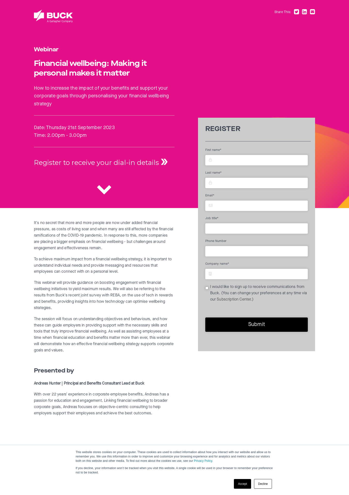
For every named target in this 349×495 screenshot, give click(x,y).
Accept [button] (242, 484)
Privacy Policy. (203, 461)
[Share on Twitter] (297, 12)
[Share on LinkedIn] (305, 12)
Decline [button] (263, 484)
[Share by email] (312, 12)
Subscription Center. (234, 300)
